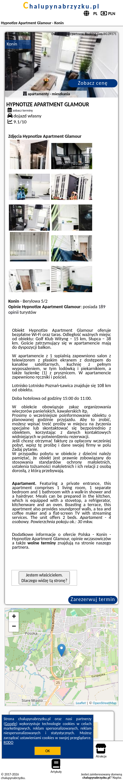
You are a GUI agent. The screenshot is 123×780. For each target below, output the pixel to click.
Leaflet (81, 703)
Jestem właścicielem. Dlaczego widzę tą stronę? (44, 577)
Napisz (117, 777)
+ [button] (14, 617)
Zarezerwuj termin (93, 599)
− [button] (14, 627)
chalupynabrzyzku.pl (61, 6)
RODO (8, 742)
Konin (12, 44)
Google (10, 723)
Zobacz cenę (93, 83)
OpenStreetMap (104, 703)
